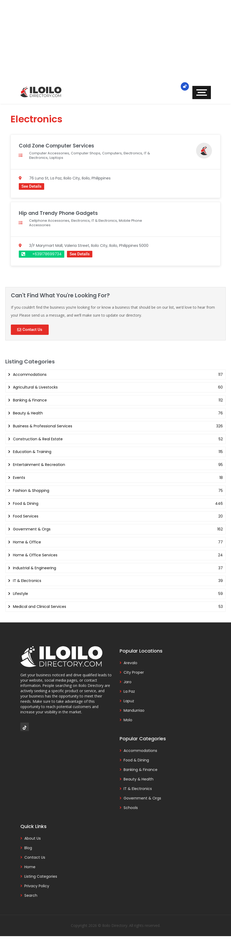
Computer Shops (89, 153)
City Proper (134, 672)
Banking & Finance (140, 769)
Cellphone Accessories (50, 220)
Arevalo (130, 662)
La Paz (129, 691)
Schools (131, 807)
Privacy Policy (36, 886)
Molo (128, 720)
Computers (117, 153)
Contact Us (34, 857)
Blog (28, 847)
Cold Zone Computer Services (60, 145)
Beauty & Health (138, 779)
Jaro (128, 682)
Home (29, 867)
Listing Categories (40, 876)
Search (30, 895)
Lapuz (129, 701)
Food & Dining (136, 760)
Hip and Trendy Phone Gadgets (62, 213)
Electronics (140, 153)
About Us (32, 838)
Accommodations (140, 750)
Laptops (66, 157)
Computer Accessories (50, 153)
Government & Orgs (142, 798)
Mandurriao (134, 710)
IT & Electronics (43, 157)
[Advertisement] (115, 45)
